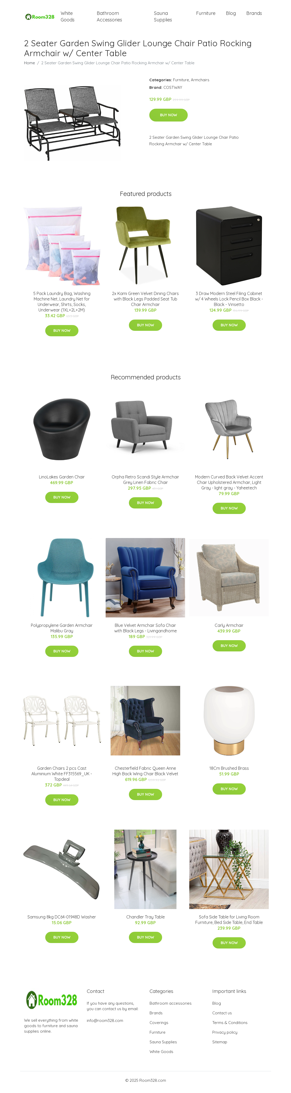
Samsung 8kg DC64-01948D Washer (61, 920)
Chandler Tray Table (145, 920)
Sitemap (219, 1045)
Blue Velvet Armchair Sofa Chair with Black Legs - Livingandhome (145, 631)
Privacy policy (224, 1035)
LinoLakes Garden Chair (62, 480)
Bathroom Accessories (109, 18)
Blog (231, 15)
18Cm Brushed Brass (229, 771)
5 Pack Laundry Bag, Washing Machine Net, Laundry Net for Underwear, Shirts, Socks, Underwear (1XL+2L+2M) (61, 305)
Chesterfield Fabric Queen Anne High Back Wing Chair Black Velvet (145, 774)
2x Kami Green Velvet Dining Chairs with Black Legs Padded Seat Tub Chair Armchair (145, 302)
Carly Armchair (229, 629)
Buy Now (168, 118)
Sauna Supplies (163, 18)
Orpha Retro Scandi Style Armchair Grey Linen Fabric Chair (145, 483)
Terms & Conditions (230, 1026)
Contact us (222, 1016)
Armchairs (200, 83)
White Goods (68, 18)
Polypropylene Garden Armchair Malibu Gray (62, 631)
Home (29, 66)
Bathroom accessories (171, 1006)
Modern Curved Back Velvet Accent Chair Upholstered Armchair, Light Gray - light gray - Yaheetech (229, 486)
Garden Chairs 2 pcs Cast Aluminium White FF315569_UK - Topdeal (61, 777)
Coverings (159, 1026)
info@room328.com (105, 1024)
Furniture (205, 15)
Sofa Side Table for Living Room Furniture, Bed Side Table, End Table (229, 923)
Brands (254, 15)
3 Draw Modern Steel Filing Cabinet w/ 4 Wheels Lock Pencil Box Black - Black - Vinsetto (229, 302)
